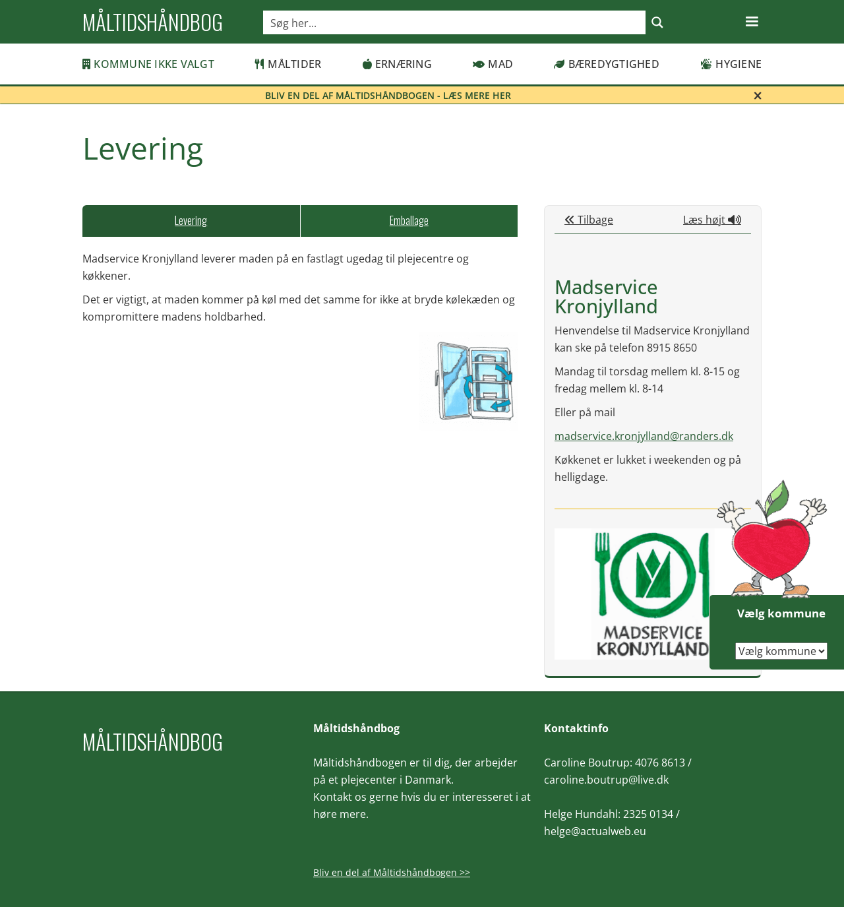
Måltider (288, 64)
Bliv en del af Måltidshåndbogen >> (391, 872)
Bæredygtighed (606, 64)
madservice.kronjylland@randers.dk (644, 436)
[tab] (191, 221)
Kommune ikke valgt (148, 64)
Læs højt (712, 219)
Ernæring (397, 64)
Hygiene (731, 64)
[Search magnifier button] (657, 22)
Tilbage (588, 219)
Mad (493, 64)
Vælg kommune (781, 613)
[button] (752, 22)
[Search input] (455, 22)
